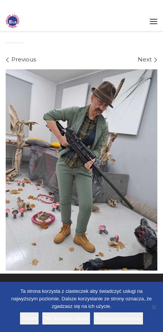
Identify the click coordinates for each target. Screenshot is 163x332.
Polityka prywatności (118, 318)
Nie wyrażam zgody (66, 318)
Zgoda (29, 318)
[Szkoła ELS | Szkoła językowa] (12, 20)
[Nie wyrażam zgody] (153, 307)
